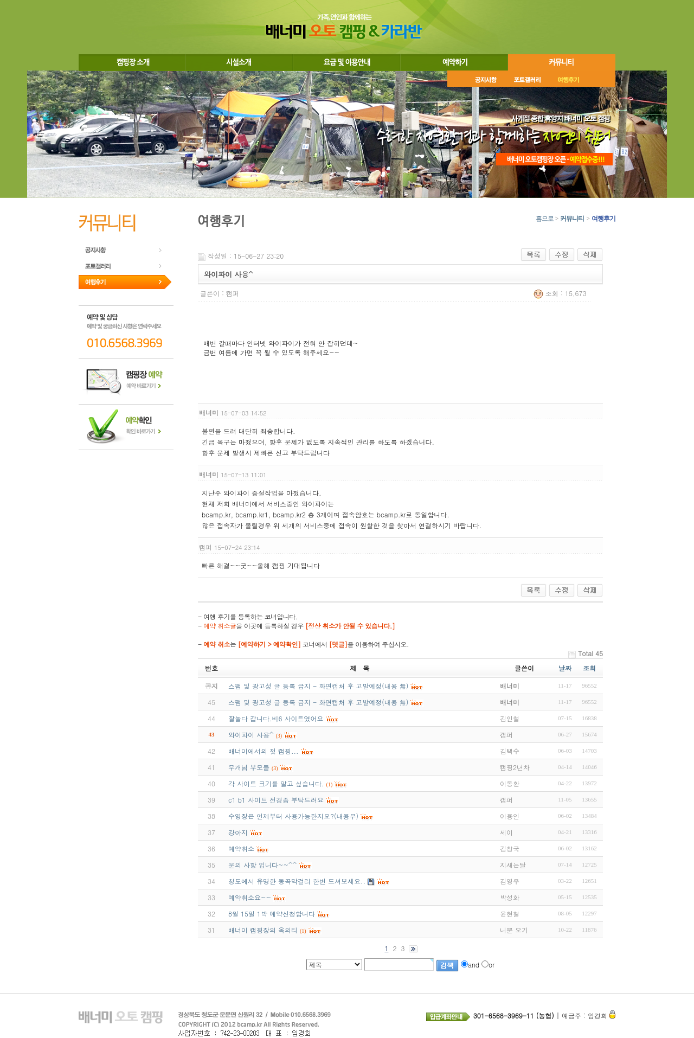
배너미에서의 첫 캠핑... (263, 750)
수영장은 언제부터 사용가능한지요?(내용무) (293, 816)
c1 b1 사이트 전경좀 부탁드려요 (276, 799)
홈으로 (545, 218)
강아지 (238, 832)
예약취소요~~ (249, 897)
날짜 (564, 667)
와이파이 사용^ (251, 734)
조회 (589, 667)
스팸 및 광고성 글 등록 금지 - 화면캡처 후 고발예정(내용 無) (318, 702)
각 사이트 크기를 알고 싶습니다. (276, 783)
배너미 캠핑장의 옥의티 (263, 929)
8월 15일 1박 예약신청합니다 (271, 913)
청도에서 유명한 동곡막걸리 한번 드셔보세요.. (296, 881)
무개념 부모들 (248, 767)
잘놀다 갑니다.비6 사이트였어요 (276, 718)
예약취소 (241, 848)
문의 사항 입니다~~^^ (262, 864)
